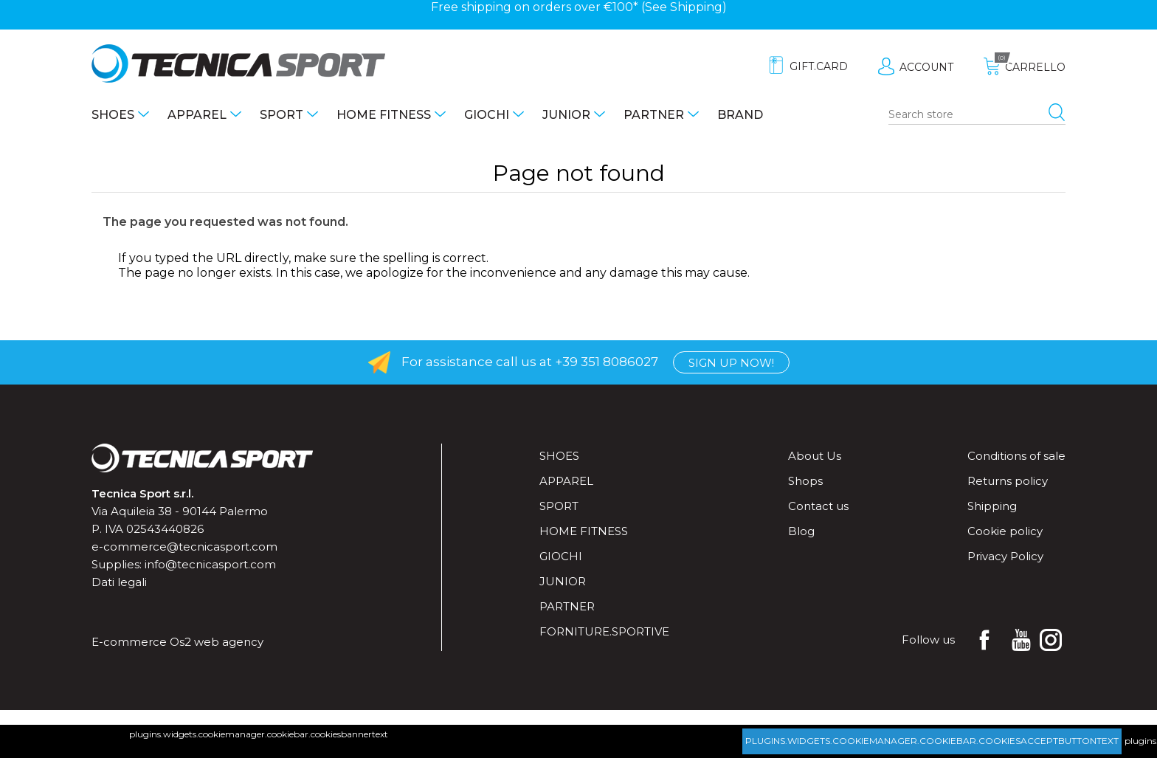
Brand (740, 115)
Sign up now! (731, 363)
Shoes (112, 115)
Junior (566, 115)
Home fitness (383, 115)
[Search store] (977, 115)
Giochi (486, 115)
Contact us (818, 506)
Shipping (696, 7)
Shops (805, 481)
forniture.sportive (604, 631)
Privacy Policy (1005, 556)
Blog (801, 531)
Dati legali (119, 582)
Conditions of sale (1016, 456)
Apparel (197, 115)
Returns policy (1007, 481)
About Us (814, 456)
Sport (281, 115)
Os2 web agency (216, 642)
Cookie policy (1005, 531)
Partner (654, 115)
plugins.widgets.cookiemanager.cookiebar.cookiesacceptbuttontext (932, 740)
